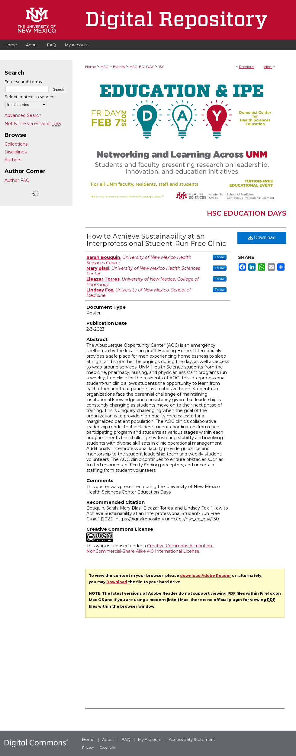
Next (268, 66)
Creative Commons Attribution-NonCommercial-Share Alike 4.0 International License (150, 548)
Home (90, 66)
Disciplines (16, 152)
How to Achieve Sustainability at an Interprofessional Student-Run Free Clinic (156, 240)
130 (162, 66)
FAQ (126, 739)
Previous (246, 66)
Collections (16, 144)
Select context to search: (29, 96)
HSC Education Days (246, 213)
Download (262, 237)
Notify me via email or (33, 123)
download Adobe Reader (205, 575)
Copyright (107, 747)
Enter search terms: (24, 81)
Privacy (88, 747)
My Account (149, 739)
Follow (219, 257)
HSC (104, 66)
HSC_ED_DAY (142, 66)
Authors (13, 159)
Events (119, 66)
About (108, 739)
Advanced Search (23, 115)
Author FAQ (17, 180)
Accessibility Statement (192, 739)
